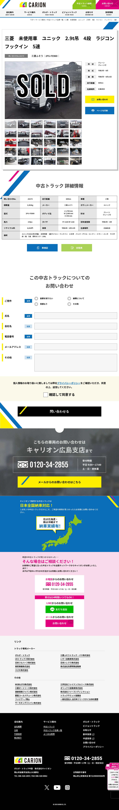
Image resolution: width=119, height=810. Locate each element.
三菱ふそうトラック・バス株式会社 (75, 655)
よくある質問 (49, 734)
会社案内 (18, 721)
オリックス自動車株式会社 (71, 688)
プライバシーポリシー (68, 383)
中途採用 (88, 738)
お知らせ (87, 729)
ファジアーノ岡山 (22, 699)
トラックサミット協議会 (70, 695)
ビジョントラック (91, 725)
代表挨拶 (18, 734)
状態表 (79, 247)
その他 (76, 303)
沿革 (16, 730)
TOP (32, 20)
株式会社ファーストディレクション (75, 691)
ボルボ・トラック (22, 655)
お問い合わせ (102, 100)
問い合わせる (59, 412)
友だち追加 (61, 609)
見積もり (43, 303)
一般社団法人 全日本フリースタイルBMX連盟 (79, 699)
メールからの (59, 482)
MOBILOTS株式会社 (23, 684)
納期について (78, 298)
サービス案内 (40, 20)
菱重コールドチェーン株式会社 (28, 695)
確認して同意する (62, 394)
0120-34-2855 (49, 464)
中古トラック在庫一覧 (55, 20)
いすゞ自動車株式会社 (69, 658)
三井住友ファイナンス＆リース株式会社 (77, 684)
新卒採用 (88, 734)
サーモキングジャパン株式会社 (28, 702)
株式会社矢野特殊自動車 (70, 666)
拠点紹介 (18, 737)
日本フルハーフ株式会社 (25, 662)
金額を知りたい (46, 298)
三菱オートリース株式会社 (26, 688)
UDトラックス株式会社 (25, 658)
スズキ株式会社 (21, 670)
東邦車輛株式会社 (22, 666)
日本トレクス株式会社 (69, 662)
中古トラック (49, 726)
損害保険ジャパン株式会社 (26, 691)
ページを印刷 (102, 111)
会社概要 (18, 726)
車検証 (45, 247)
